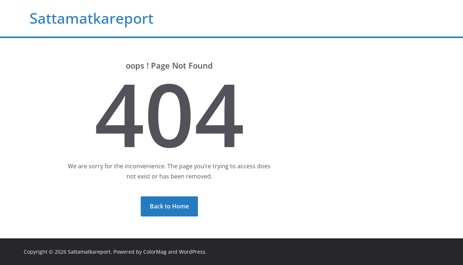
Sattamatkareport (91, 18)
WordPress (192, 251)
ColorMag (155, 251)
